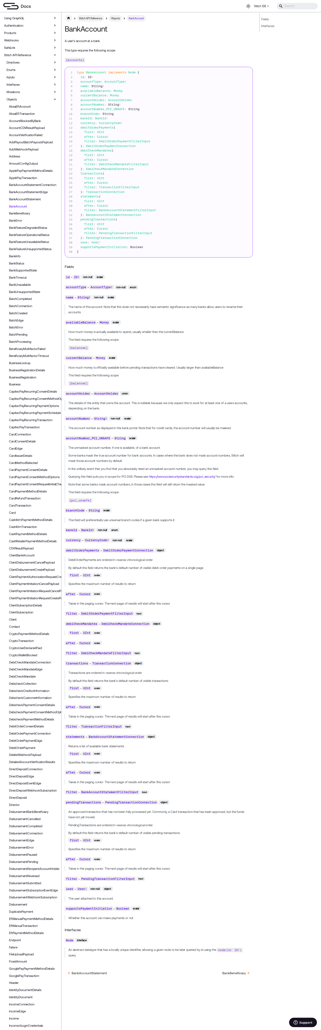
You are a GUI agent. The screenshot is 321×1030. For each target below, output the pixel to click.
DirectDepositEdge (21, 776)
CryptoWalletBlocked (23, 655)
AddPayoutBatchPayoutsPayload (31, 142)
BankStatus (16, 263)
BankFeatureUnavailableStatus (29, 242)
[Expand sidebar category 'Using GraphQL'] (54, 18)
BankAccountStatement (25, 199)
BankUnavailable (20, 284)
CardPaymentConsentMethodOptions (34, 477)
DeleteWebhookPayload (25, 755)
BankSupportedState (23, 270)
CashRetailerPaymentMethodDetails (33, 541)
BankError (15, 220)
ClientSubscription (21, 612)
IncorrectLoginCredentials (26, 1025)
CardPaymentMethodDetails (27, 491)
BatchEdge (16, 320)
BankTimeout (18, 277)
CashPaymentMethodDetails (28, 534)
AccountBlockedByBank (25, 121)
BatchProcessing (20, 341)
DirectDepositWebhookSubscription (33, 790)
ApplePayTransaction (23, 178)
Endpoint (15, 940)
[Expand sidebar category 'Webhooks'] (54, 40)
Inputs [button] (11, 77)
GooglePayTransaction (24, 976)
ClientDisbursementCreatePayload (31, 569)
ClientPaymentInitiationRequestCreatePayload (34, 598)
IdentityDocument (21, 997)
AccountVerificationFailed (25, 135)
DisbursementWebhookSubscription (33, 897)
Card (12, 512)
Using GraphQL (14, 18)
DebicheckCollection (22, 683)
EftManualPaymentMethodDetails (31, 919)
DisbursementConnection (26, 833)
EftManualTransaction (23, 925)
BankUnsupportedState (24, 292)
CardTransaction (20, 505)
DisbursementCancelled (25, 819)
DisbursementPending (23, 862)
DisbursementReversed (24, 876)
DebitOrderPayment (22, 748)
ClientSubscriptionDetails (25, 605)
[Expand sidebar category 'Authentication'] (54, 25)
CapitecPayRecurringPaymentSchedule (34, 413)
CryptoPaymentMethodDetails (29, 634)
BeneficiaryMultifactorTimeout (29, 356)
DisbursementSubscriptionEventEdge (33, 890)
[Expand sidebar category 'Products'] (54, 33)
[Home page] (68, 18)
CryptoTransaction (21, 641)
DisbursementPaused (23, 854)
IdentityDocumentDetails (25, 990)
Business (14, 384)
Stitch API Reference (17, 55)
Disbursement (18, 904)
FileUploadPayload (21, 954)
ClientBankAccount (21, 555)
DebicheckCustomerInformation (30, 698)
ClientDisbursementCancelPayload (32, 562)
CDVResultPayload (21, 548)
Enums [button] (11, 70)
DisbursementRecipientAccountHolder (34, 868)
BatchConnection (20, 306)
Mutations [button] (13, 92)
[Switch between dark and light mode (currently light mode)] (248, 6)
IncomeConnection (21, 1004)
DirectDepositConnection (26, 769)
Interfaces (267, 26)
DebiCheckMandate (22, 676)
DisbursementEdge (21, 840)
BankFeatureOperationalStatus (29, 235)
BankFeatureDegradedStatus (28, 227)
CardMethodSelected (23, 463)
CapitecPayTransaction (24, 427)
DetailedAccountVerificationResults (32, 762)
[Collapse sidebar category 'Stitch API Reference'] (54, 55)
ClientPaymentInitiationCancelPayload (34, 584)
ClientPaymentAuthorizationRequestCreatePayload (34, 577)
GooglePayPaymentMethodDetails (32, 968)
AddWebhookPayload (23, 149)
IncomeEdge (17, 1011)
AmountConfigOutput (23, 163)
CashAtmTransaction (23, 527)
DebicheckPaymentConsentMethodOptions (34, 712)
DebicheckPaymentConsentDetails (32, 705)
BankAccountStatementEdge (28, 192)
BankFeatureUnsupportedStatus (30, 249)
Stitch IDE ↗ (261, 6)
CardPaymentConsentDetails (28, 470)
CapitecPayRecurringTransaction (30, 420)
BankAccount (18, 206)
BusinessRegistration (22, 377)
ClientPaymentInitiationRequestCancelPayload (34, 591)
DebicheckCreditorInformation (29, 691)
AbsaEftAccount (20, 106)
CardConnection (20, 434)
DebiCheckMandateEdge (25, 669)
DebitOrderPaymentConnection (30, 733)
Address (14, 156)
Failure (13, 947)
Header (14, 982)
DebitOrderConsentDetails (26, 726)
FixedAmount (18, 961)
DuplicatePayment (21, 911)
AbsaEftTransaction (22, 113)
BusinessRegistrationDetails (27, 370)
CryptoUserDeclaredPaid (25, 648)
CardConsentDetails (22, 441)
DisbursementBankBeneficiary (28, 812)
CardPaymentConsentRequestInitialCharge (34, 484)
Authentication (13, 25)
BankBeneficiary (19, 213)
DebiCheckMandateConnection (30, 662)
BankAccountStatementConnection (32, 185)
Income (14, 1018)
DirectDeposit (18, 797)
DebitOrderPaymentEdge (25, 740)
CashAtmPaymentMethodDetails (30, 520)
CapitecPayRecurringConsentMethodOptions (34, 398)
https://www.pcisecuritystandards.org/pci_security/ (182, 476)
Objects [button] (12, 99)
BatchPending (18, 334)
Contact (14, 626)
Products (10, 33)
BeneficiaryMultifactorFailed (27, 349)
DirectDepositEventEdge (25, 783)
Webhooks (11, 40)
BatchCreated (18, 313)
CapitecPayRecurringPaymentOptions (34, 406)
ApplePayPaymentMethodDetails (31, 170)
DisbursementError (21, 847)
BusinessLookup (20, 363)
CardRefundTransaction (25, 498)
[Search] (297, 6)
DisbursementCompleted (25, 826)
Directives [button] (13, 62)
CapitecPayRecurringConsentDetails (33, 391)
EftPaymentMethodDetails (26, 933)
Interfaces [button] (13, 84)
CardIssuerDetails (20, 455)
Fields (265, 19)
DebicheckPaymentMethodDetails (31, 719)
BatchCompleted (20, 299)
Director (14, 805)
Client (13, 619)
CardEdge (16, 448)
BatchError (16, 327)
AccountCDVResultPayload (27, 128)
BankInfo (15, 256)
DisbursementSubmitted (25, 883)
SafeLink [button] (9, 47)
